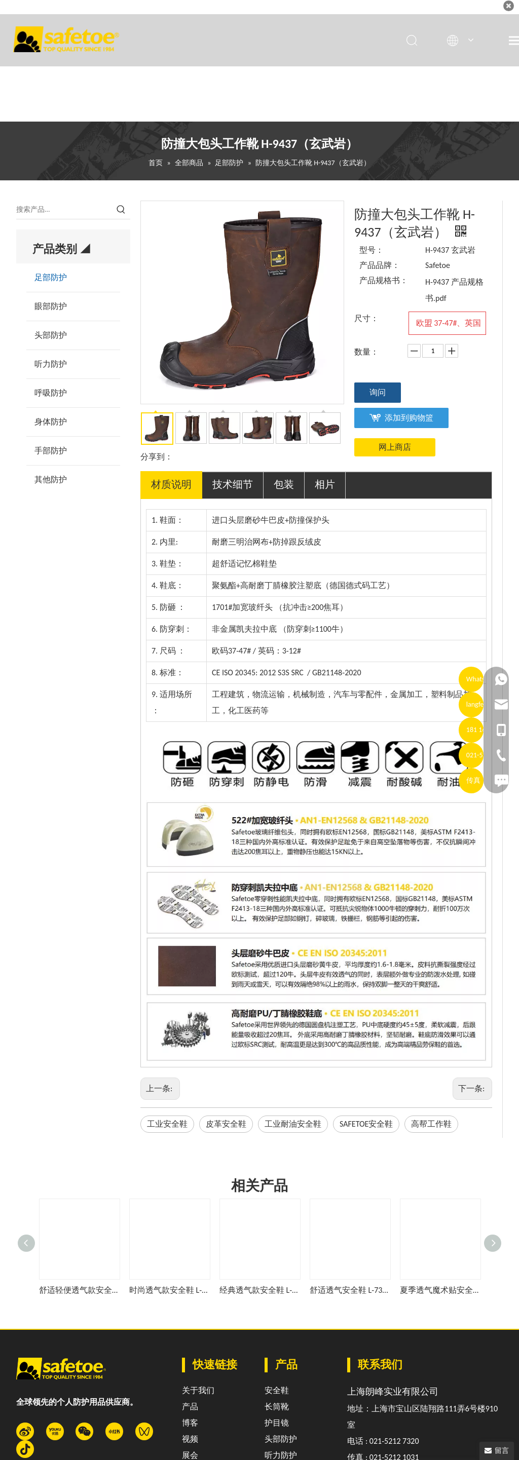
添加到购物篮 (409, 417)
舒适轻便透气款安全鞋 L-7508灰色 (79, 1290)
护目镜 (277, 1423)
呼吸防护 (50, 393)
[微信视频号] (144, 1431)
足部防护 (50, 277)
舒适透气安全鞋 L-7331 (350, 1290)
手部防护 (50, 450)
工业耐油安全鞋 (293, 1124)
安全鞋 (277, 1390)
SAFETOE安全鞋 (366, 1124)
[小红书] (114, 1431)
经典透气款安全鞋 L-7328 (259, 1290)
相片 (325, 484)
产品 (190, 1406)
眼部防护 (50, 306)
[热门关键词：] (121, 210)
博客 (190, 1423)
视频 (190, 1439)
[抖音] (25, 1449)
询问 (377, 392)
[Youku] (55, 1431)
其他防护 (50, 479)
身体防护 (50, 422)
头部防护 (50, 335)
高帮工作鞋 (431, 1124)
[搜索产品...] (64, 210)
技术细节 (232, 484)
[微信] (84, 1431)
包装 (284, 484)
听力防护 (50, 364)
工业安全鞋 (167, 1124)
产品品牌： (379, 265)
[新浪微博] (25, 1431)
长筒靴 (277, 1406)
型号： (371, 250)
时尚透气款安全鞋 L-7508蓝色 (169, 1290)
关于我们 (198, 1390)
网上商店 (395, 447)
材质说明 (171, 484)
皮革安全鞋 (226, 1124)
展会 (190, 1455)
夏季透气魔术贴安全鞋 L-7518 (440, 1290)
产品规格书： (383, 280)
